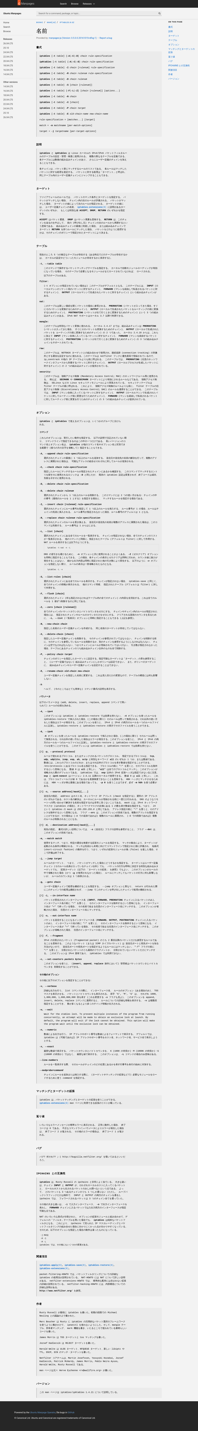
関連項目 (172, 70)
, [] (70, 504)
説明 (170, 31)
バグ (170, 61)
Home (6, 22)
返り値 (171, 56)
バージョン (173, 78)
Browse (74, 3)
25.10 (6, 48)
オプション (173, 44)
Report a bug (106, 38)
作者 (170, 74)
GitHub (71, 1412)
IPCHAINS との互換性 (179, 65)
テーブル (172, 40)
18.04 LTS (8, 65)
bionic (39, 22)
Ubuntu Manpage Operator (43, 1412)
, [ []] (57, 607)
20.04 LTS (8, 61)
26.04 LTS (8, 43)
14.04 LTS (8, 74)
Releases (87, 3)
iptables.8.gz (67, 22)
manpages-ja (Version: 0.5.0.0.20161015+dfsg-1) (73, 38)
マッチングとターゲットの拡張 (181, 51)
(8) (91, 207)
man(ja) (51, 22)
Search (63, 3)
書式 (170, 27)
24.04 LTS (8, 52)
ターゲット (173, 35)
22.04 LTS (8, 56)
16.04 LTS (8, 70)
